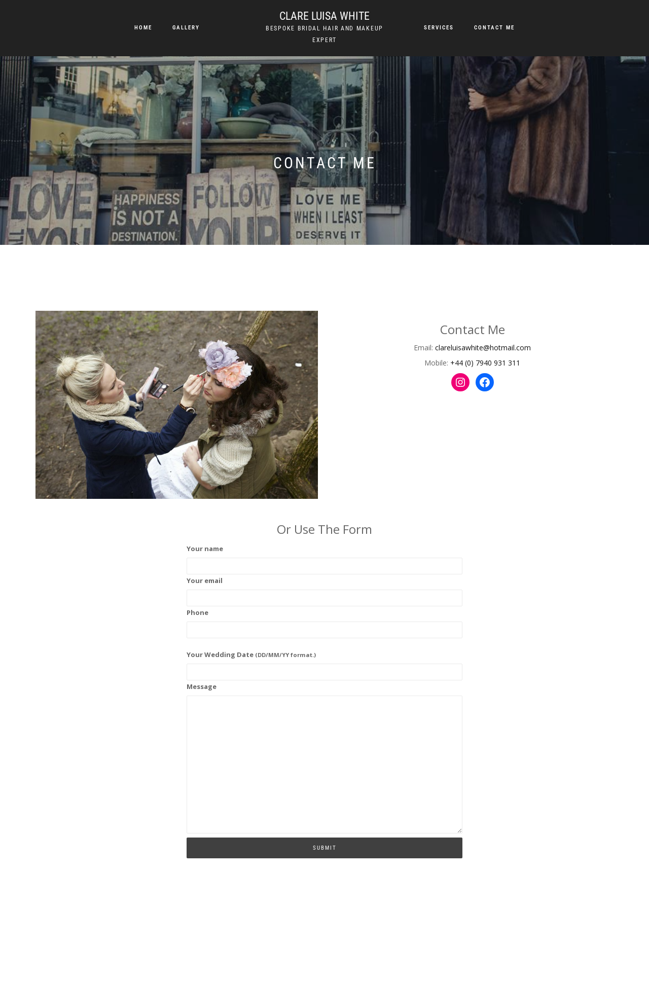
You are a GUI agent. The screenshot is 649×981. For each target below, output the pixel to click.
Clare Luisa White (324, 16)
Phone (197, 612)
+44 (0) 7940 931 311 (485, 363)
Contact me (494, 27)
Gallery (186, 27)
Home (143, 27)
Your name (205, 548)
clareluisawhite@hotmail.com (483, 347)
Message (202, 686)
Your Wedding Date (251, 654)
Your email (205, 580)
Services (439, 27)
